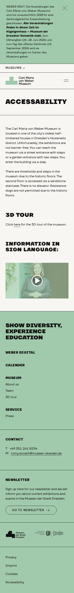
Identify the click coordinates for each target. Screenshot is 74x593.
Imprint (11, 565)
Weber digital (20, 352)
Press (10, 416)
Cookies (12, 574)
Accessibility (15, 582)
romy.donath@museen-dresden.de (36, 453)
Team (10, 390)
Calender (15, 365)
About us (12, 384)
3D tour (11, 397)
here (17, 224)
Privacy (11, 557)
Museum (14, 378)
